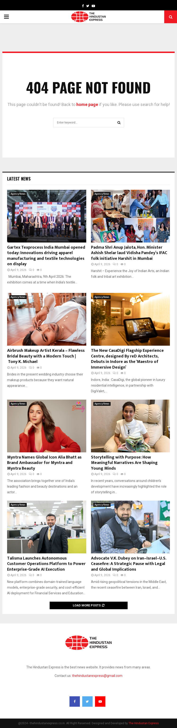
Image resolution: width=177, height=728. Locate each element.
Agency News (18, 194)
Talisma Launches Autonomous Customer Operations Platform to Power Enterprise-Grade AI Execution (46, 564)
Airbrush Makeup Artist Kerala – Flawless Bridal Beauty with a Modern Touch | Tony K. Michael (46, 356)
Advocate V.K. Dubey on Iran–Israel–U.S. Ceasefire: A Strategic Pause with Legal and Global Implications (128, 564)
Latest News (18, 179)
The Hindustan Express (144, 723)
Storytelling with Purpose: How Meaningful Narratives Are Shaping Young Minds (124, 463)
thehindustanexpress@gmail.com (97, 676)
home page (87, 104)
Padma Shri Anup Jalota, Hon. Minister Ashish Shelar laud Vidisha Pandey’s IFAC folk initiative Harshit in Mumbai (129, 253)
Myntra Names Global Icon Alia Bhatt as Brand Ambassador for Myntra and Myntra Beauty (44, 463)
